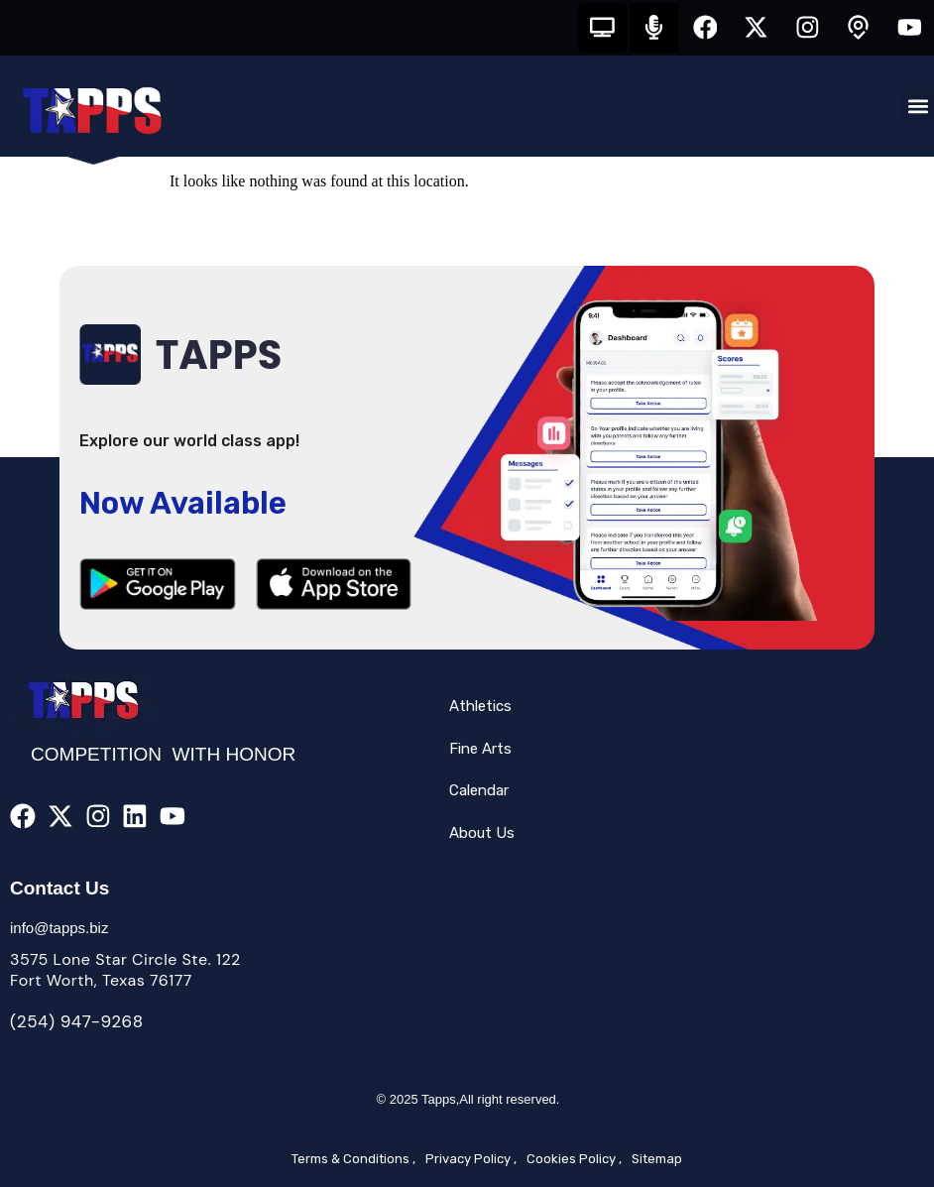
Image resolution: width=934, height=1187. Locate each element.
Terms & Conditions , (353, 1158)
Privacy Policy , (471, 1158)
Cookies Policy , (574, 1158)
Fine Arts (480, 749)
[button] (917, 106)
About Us (482, 833)
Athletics (480, 707)
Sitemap (657, 1158)
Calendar (479, 791)
